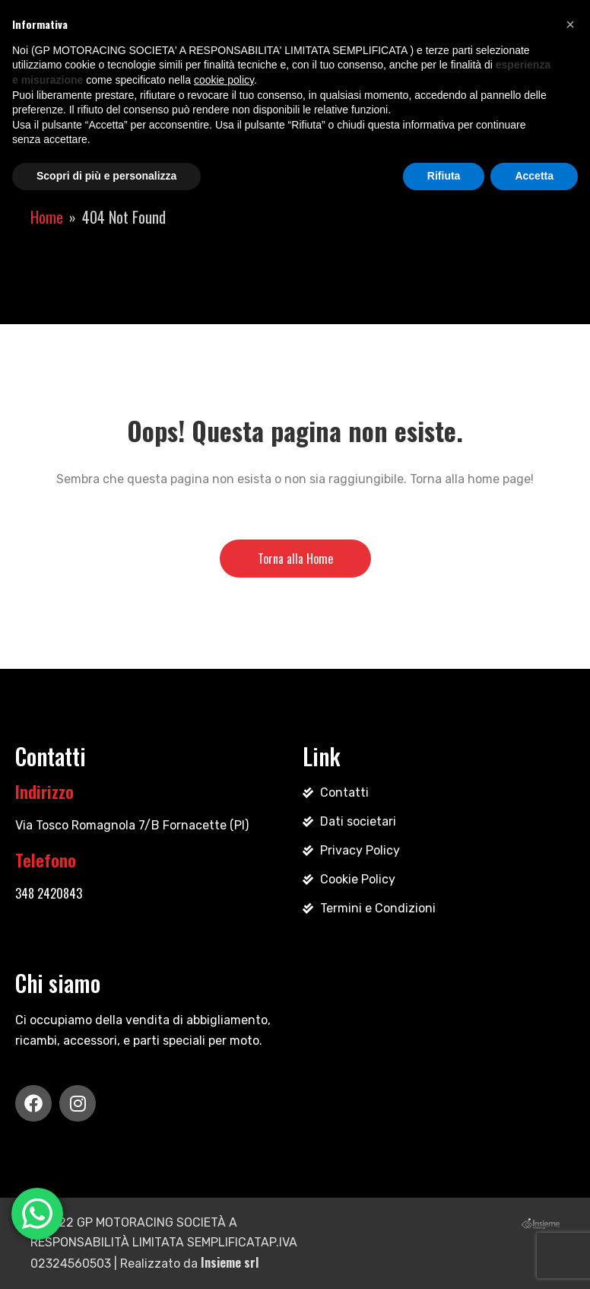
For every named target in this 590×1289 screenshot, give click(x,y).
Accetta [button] (534, 176)
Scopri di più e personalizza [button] (106, 176)
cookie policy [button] (224, 80)
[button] (570, 24)
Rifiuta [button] (444, 176)
